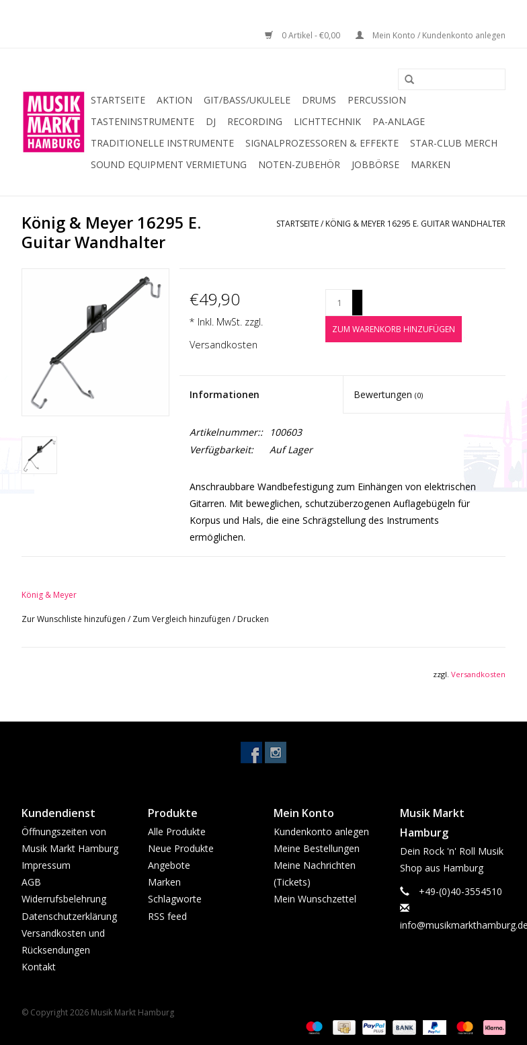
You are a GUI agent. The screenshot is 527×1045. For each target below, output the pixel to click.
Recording (254, 121)
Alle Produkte (177, 831)
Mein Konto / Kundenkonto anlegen (430, 35)
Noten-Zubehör (299, 164)
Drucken (253, 619)
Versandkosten (223, 344)
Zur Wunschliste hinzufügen (75, 619)
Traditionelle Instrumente (162, 143)
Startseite (118, 99)
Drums (319, 99)
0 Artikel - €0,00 (303, 35)
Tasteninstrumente (142, 121)
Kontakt (39, 966)
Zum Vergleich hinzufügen (182, 619)
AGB (31, 882)
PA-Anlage (398, 121)
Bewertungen (388, 394)
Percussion (377, 99)
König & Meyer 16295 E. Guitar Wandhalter (415, 223)
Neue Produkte (181, 848)
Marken (430, 164)
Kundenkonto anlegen (321, 831)
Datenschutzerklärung (69, 916)
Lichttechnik (327, 121)
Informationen (224, 394)
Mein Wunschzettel (315, 898)
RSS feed (167, 916)
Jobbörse (375, 164)
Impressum (46, 865)
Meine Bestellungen (317, 848)
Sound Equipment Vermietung (169, 164)
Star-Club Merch (453, 143)
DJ (211, 121)
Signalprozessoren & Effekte (322, 143)
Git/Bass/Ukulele (247, 99)
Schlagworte (175, 898)
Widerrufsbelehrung (64, 898)
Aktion (174, 99)
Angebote (169, 865)
